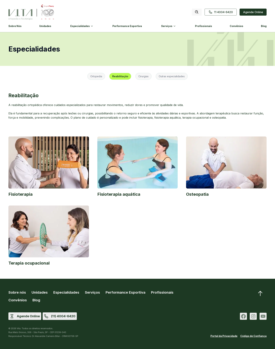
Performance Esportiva (127, 26)
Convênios (236, 26)
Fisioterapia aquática (118, 194)
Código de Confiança (253, 335)
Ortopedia (96, 76)
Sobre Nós (15, 26)
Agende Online (253, 12)
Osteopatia (197, 194)
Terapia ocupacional (29, 263)
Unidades (45, 26)
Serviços (166, 26)
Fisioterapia (20, 194)
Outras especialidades (172, 76)
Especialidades (80, 26)
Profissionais (203, 26)
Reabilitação (120, 76)
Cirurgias (143, 76)
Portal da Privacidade (223, 335)
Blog (264, 26)
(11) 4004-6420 (63, 316)
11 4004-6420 (220, 12)
